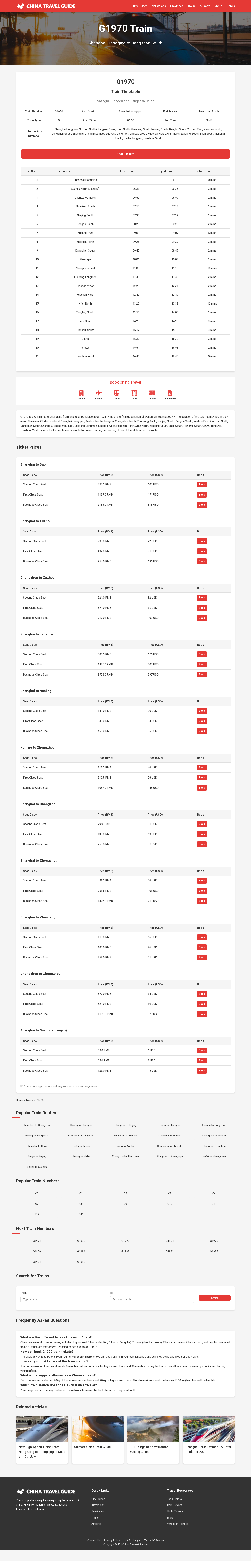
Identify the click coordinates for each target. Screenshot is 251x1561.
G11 (214, 1211)
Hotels (231, 6)
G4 (125, 1199)
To (152, 1308)
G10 (169, 1211)
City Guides (140, 6)
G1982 (125, 1261)
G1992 (81, 1272)
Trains (192, 6)
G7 (37, 1211)
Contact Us (93, 1551)
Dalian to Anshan (125, 1149)
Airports (205, 6)
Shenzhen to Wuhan (125, 1138)
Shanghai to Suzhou (214, 1149)
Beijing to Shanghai (81, 1127)
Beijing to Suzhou (36, 1172)
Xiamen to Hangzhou (214, 1127)
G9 (125, 1211)
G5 (170, 1199)
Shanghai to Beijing (125, 1127)
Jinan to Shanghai (169, 1127)
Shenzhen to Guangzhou (37, 1127)
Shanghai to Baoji (36, 1149)
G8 (81, 1211)
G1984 (214, 1261)
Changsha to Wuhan (214, 1138)
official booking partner (82, 1367)
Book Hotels (174, 1510)
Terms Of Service (154, 1551)
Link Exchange (132, 1551)
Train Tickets (174, 1516)
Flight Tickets (175, 1522)
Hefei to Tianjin (81, 1149)
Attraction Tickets (177, 1534)
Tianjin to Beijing (37, 1161)
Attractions (159, 6)
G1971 (37, 1250)
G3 (81, 1199)
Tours (170, 1528)
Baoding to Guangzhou (81, 1138)
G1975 (214, 1250)
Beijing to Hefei (81, 1161)
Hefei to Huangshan (214, 1161)
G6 (214, 1199)
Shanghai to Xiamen (170, 1138)
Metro (218, 6)
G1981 (81, 1261)
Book (202, 486)
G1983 (170, 1261)
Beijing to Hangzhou (37, 1138)
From (62, 1308)
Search (214, 1309)
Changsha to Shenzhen (125, 1161)
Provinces (176, 6)
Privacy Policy (112, 1551)
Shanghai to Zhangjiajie (170, 1161)
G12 (37, 1222)
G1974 (170, 1250)
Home (19, 1101)
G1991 (37, 1272)
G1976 (37, 1261)
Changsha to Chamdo (170, 1149)
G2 (37, 1199)
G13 (81, 1222)
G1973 (125, 1250)
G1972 (81, 1250)
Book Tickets (125, 154)
